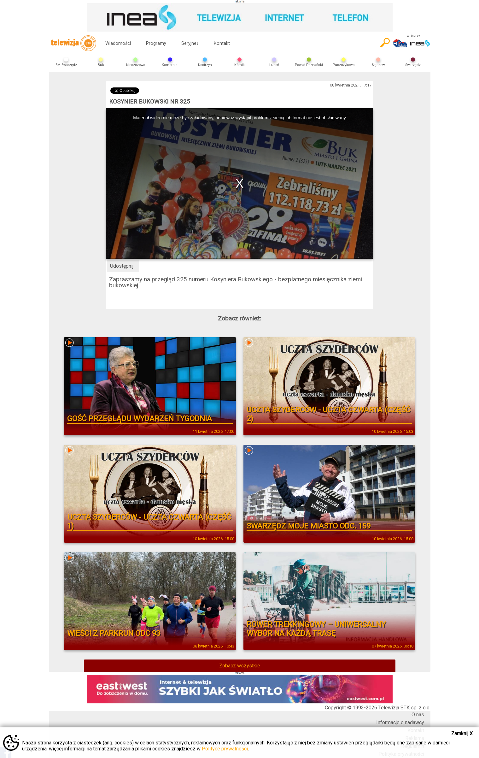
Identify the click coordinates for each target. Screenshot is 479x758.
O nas (418, 715)
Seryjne (190, 43)
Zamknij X (462, 734)
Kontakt (222, 43)
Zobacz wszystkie (239, 666)
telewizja (73, 43)
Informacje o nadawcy (400, 722)
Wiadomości (118, 43)
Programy (156, 43)
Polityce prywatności (225, 749)
